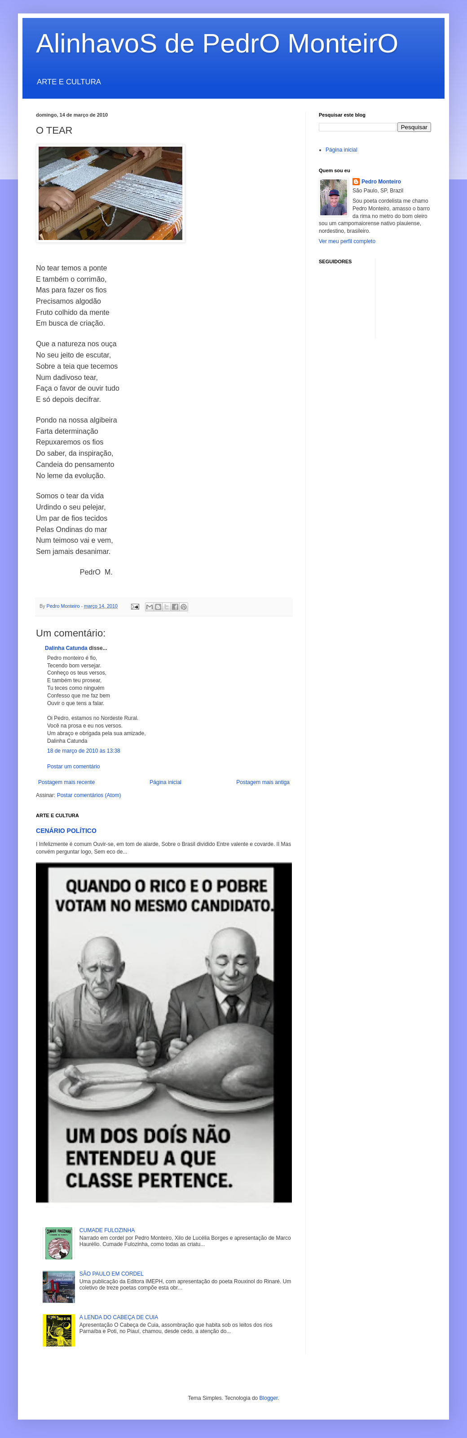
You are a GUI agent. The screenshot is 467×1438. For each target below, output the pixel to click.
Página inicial (165, 782)
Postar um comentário (73, 766)
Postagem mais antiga (263, 782)
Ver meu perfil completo (347, 241)
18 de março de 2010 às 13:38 (83, 751)
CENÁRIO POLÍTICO (66, 830)
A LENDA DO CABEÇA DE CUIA (118, 1317)
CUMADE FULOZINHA (107, 1230)
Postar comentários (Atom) (89, 795)
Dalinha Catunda (66, 648)
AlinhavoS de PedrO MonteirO (217, 43)
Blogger (269, 1398)
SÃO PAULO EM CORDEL (111, 1274)
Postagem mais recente (66, 782)
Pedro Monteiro (381, 182)
